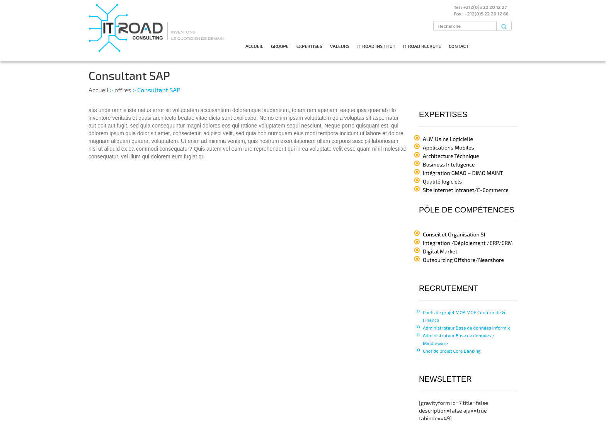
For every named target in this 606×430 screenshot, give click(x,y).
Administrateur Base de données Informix (466, 327)
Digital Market (440, 251)
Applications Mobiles (448, 147)
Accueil (99, 89)
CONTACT (459, 46)
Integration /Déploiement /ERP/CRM (467, 243)
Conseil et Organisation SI (454, 234)
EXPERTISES (309, 46)
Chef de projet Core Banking (452, 351)
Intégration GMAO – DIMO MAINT (463, 173)
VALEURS (340, 46)
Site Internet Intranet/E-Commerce (466, 190)
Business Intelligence (449, 164)
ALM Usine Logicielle (448, 139)
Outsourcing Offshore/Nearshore (463, 260)
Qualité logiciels (442, 181)
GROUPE (280, 46)
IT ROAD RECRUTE (422, 46)
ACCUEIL (254, 46)
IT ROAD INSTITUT (376, 46)
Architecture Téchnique (451, 156)
